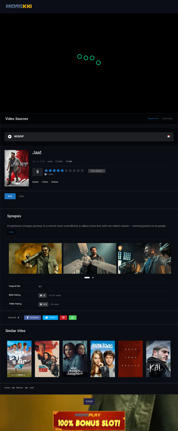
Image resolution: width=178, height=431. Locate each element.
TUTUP (89, 401)
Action (35, 182)
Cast (21, 196)
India (11, 232)
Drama (55, 182)
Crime (45, 182)
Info (10, 196)
